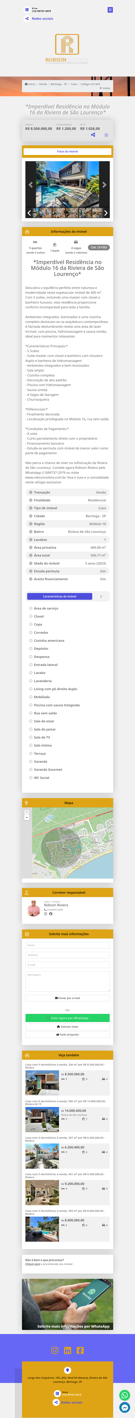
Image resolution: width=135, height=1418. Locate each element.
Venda (43, 84)
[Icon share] (54, 1350)
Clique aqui (32, 1264)
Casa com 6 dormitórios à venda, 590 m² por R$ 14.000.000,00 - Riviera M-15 (66, 1102)
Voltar (105, 88)
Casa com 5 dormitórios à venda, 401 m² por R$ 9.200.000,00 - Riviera (65, 1175)
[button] (31, 185)
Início (30, 84)
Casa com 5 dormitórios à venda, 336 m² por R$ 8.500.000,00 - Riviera (65, 1066)
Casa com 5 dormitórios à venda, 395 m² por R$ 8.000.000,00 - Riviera (65, 1212)
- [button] (27, 817)
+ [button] (27, 812)
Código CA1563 (90, 84)
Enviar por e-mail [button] (67, 998)
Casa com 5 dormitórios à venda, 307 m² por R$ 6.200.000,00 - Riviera (65, 1139)
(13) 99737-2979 (41, 11)
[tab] (37, 151)
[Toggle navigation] (110, 9)
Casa (74, 84)
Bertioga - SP (59, 84)
